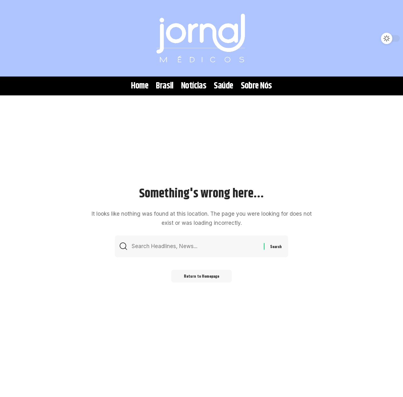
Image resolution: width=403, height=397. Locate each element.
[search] (14, 38)
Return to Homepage (201, 276)
